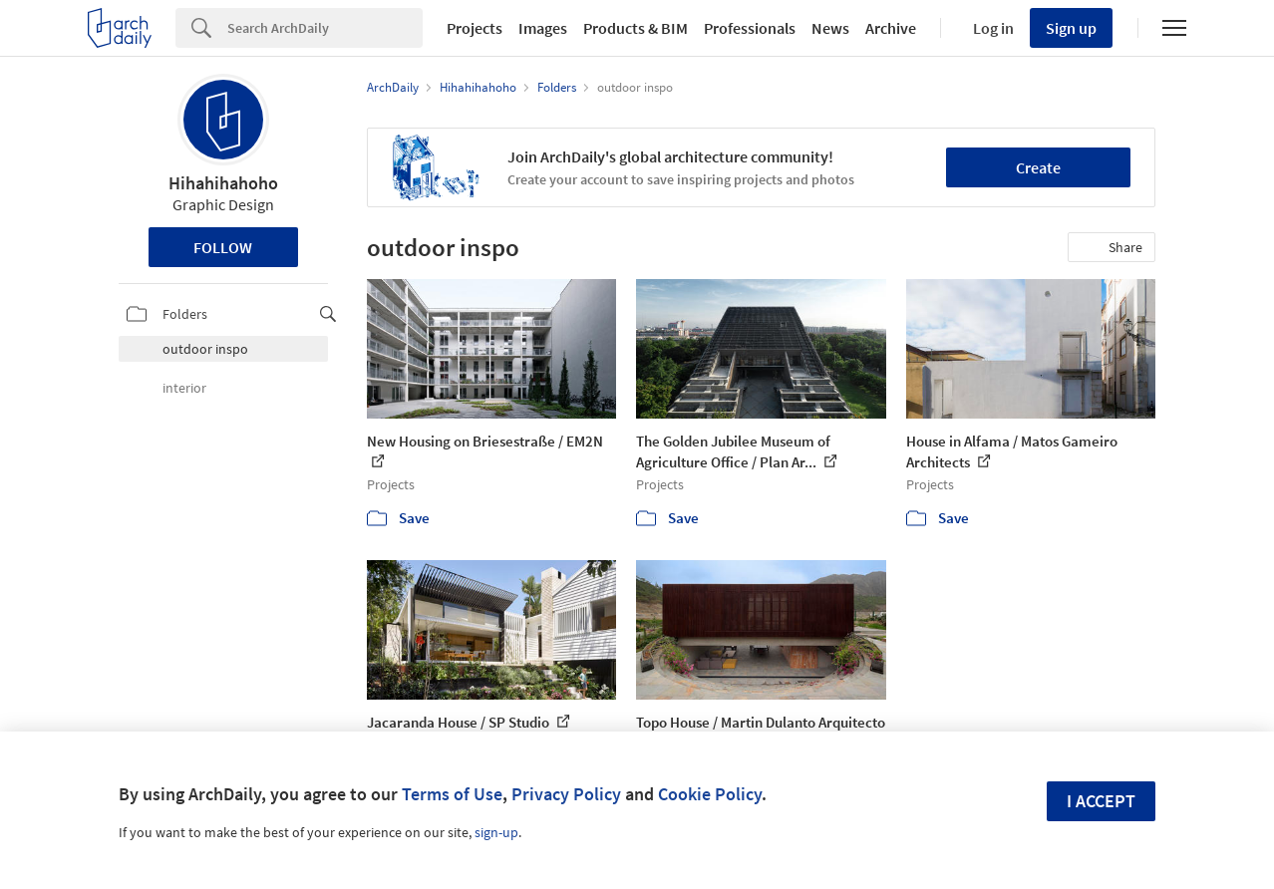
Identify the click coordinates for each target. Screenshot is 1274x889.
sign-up (496, 832)
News (830, 28)
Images (542, 28)
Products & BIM (635, 28)
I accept (1101, 800)
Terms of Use (452, 793)
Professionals (750, 28)
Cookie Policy (710, 793)
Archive (890, 28)
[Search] (325, 28)
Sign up (1071, 28)
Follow (222, 247)
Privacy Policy (566, 793)
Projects (474, 28)
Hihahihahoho (223, 182)
